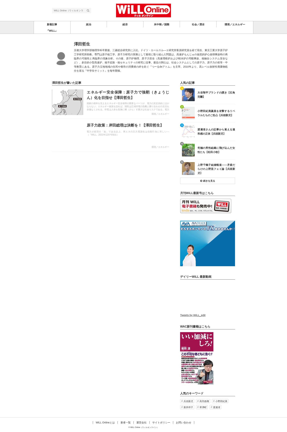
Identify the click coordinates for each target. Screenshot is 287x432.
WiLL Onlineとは (105, 422)
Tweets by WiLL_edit (192, 315)
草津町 (203, 407)
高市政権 (204, 401)
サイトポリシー (161, 422)
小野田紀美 (221, 401)
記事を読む (110, 102)
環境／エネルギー (160, 114)
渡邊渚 (216, 407)
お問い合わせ (183, 422)
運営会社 (141, 422)
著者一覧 (125, 422)
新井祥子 (188, 407)
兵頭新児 (188, 401)
